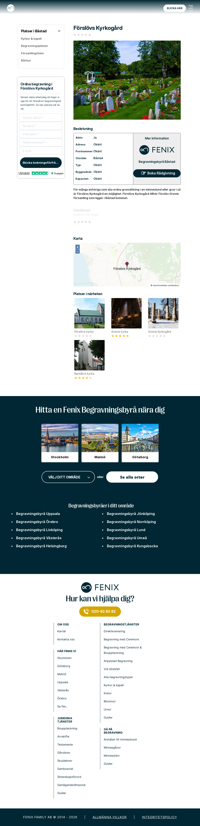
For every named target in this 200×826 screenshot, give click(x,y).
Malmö (61, 674)
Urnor (107, 709)
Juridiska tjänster (64, 720)
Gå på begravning (113, 731)
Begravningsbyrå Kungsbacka (132, 546)
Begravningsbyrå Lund (126, 530)
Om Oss (63, 624)
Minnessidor (112, 755)
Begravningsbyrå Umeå (127, 538)
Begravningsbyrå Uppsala (38, 514)
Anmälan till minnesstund (120, 739)
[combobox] (68, 477)
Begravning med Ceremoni (121, 639)
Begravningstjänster (121, 624)
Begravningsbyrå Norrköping (131, 522)
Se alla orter (132, 477)
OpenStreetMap (160, 285)
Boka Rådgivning (161, 173)
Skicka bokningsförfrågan (41, 162)
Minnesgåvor (112, 747)
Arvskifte (63, 736)
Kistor (108, 693)
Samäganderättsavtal (71, 785)
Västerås (63, 690)
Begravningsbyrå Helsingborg (41, 546)
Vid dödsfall (112, 669)
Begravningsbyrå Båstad (157, 162)
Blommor (110, 701)
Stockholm (64, 658)
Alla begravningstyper (118, 677)
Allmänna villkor (110, 817)
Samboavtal (65, 769)
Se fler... (62, 706)
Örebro (62, 698)
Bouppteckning (67, 728)
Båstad (98, 158)
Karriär (61, 631)
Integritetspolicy (159, 817)
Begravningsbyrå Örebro (37, 522)
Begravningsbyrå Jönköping (131, 514)
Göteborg (63, 666)
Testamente (65, 744)
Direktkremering (114, 631)
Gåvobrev (63, 752)
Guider (108, 717)
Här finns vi (66, 651)
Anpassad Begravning (118, 661)
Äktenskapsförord (69, 777)
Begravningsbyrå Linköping (39, 530)
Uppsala (62, 682)
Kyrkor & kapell (114, 685)
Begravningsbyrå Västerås (39, 538)
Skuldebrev (64, 760)
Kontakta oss (65, 639)
